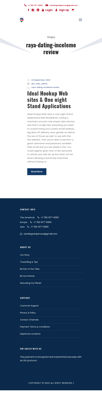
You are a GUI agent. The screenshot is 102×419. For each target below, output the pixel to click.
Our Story (25, 254)
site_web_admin (39, 83)
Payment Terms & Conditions (35, 326)
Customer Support (29, 305)
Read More (36, 171)
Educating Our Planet (30, 283)
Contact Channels (29, 319)
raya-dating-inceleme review (45, 87)
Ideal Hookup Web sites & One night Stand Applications (49, 99)
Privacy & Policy (28, 312)
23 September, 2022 (40, 80)
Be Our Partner (27, 276)
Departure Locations (30, 333)
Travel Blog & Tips (29, 261)
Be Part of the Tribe (29, 269)
